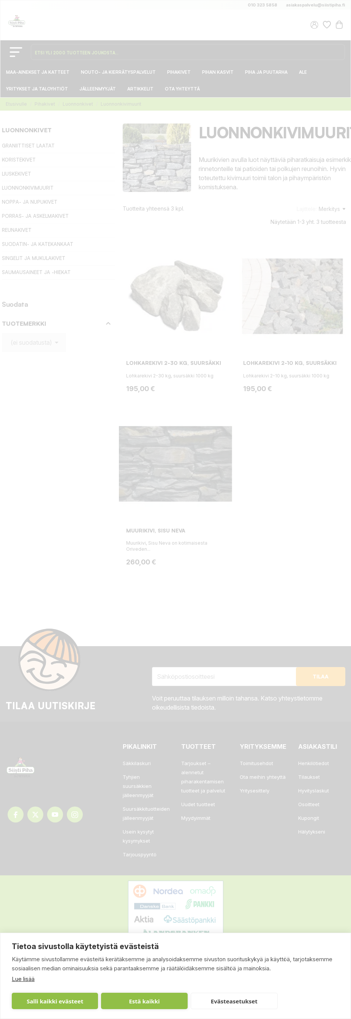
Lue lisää (23, 979)
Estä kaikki (144, 1001)
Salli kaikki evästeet (55, 1001)
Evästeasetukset (234, 1001)
